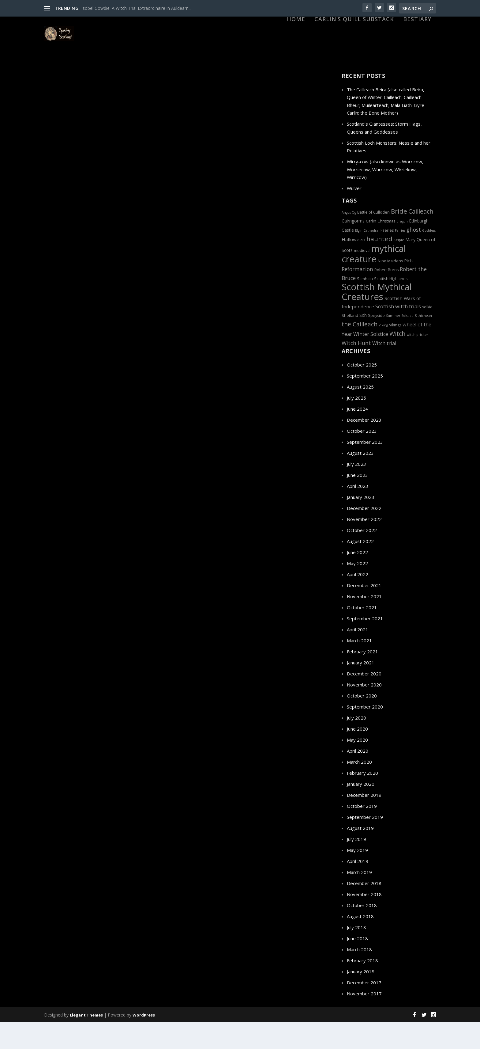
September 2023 (365, 469)
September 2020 (365, 734)
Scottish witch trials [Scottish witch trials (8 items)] (398, 333)
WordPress (144, 1042)
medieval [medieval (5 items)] (362, 277)
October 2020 (362, 723)
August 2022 (360, 568)
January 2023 (360, 524)
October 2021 (362, 634)
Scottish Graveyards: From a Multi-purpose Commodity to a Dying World (113, 453)
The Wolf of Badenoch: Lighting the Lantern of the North (114, 225)
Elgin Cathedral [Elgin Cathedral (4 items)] (367, 257)
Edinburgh (131, 466)
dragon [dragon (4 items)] (402, 248)
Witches (305, 272)
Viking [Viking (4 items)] (383, 352)
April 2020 (357, 778)
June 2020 (357, 756)
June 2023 (357, 502)
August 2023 (360, 480)
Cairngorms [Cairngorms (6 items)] (353, 248)
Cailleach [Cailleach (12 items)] (420, 238)
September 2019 (365, 844)
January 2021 (360, 689)
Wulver (354, 215)
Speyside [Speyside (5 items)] (376, 342)
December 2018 (364, 910)
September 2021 (365, 645)
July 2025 (356, 425)
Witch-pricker (285, 272)
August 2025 (360, 414)
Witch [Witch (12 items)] (397, 360)
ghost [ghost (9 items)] (414, 256)
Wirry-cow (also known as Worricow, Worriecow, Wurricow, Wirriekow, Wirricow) (385, 196)
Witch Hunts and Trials (252, 272)
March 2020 (359, 789)
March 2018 (359, 976)
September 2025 (365, 403)
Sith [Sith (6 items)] (363, 342)
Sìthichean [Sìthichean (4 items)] (423, 342)
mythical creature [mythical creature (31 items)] (374, 280)
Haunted (138, 472)
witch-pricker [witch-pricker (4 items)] (417, 361)
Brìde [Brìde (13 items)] (399, 238)
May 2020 (357, 767)
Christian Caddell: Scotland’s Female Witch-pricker (264, 252)
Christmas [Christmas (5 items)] (386, 248)
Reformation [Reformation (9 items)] (357, 296)
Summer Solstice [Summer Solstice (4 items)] (400, 342)
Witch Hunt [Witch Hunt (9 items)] (356, 370)
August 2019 (360, 855)
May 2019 (357, 877)
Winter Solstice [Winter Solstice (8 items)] (370, 361)
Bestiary (417, 53)
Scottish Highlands (215, 272)
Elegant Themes (86, 1042)
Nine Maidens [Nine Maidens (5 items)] (390, 288)
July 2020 (356, 745)
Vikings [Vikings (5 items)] (395, 352)
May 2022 (357, 590)
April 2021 (357, 656)
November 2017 (364, 1020)
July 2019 (356, 866)
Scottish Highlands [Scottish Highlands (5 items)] (390, 305)
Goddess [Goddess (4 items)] (429, 257)
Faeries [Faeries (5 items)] (387, 257)
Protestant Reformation (297, 265)
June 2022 (357, 579)
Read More (67, 278)
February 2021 (362, 678)
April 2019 (357, 888)
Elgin (147, 238)
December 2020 (364, 700)
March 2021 (359, 667)
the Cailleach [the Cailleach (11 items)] (359, 351)
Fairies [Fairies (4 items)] (400, 257)
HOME (296, 53)
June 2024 (357, 436)
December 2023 (364, 447)
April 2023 (357, 513)
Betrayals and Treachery (96, 238)
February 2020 (362, 800)
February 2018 (362, 987)
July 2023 (356, 491)
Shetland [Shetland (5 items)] (350, 342)
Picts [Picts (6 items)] (409, 288)
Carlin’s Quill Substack (354, 53)
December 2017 (364, 1009)
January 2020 (360, 811)
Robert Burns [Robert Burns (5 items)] (386, 296)
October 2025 (362, 392)
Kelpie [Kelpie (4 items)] (399, 267)
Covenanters (86, 466)
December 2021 (364, 612)
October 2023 (362, 458)
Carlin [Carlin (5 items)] (371, 248)
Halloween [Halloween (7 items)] (353, 266)
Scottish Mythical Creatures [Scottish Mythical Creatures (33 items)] (377, 319)
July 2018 (356, 954)
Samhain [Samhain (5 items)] (365, 305)
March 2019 (359, 899)
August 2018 (360, 943)
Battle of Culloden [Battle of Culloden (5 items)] (373, 239)
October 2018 (362, 932)
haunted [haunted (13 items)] (379, 265)
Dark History (130, 238)
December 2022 (364, 535)
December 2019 (364, 822)
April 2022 (357, 601)
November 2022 (364, 546)
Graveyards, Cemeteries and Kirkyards (96, 472)
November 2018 (364, 921)
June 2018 (357, 965)
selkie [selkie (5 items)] (427, 333)
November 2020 (364, 712)
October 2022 (362, 557)
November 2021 (364, 623)
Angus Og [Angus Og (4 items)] (349, 239)
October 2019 (362, 833)
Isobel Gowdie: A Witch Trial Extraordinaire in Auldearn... (136, 8)
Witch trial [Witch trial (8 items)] (384, 370)
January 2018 (360, 998)
